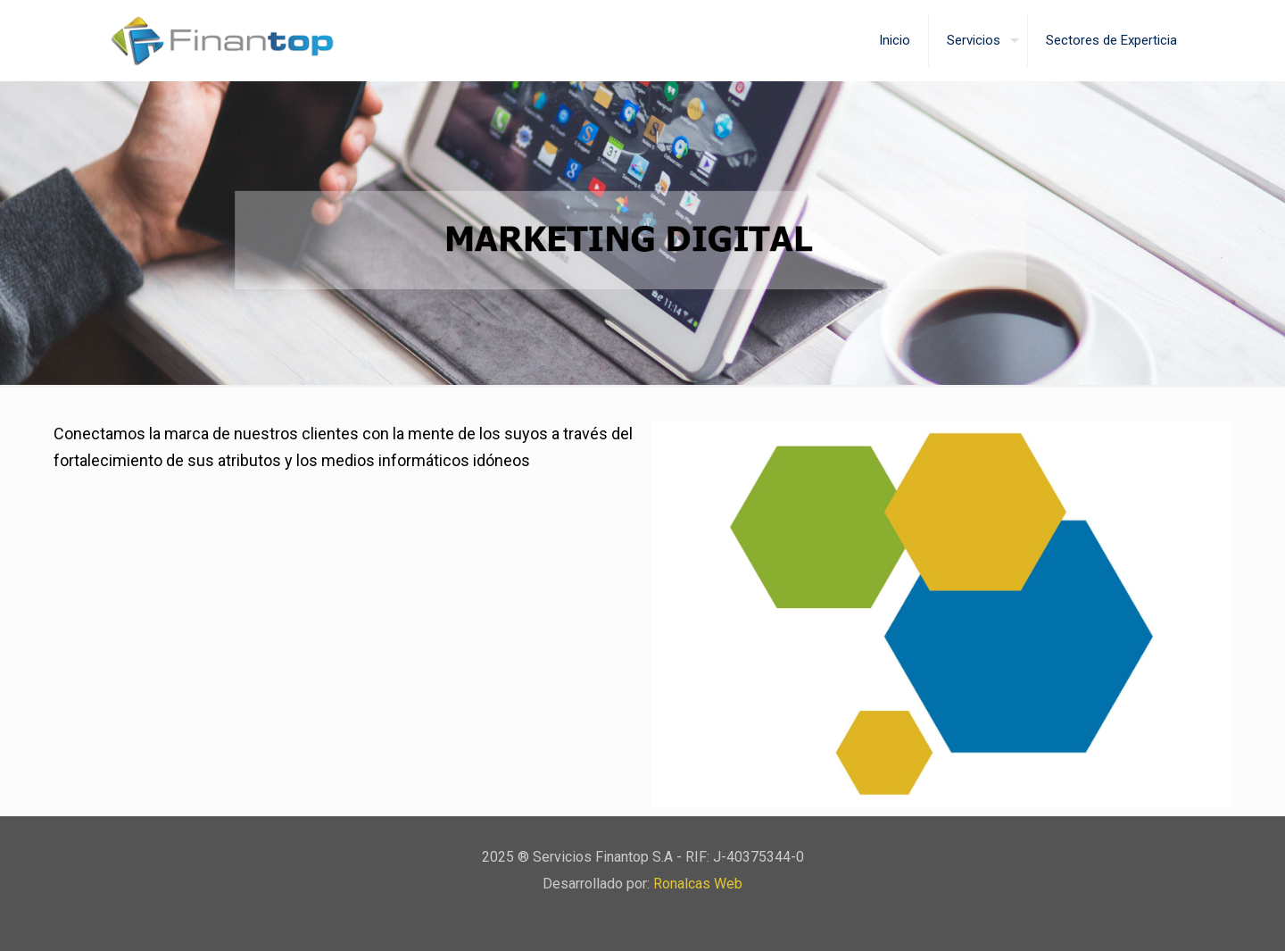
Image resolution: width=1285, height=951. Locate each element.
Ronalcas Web (697, 883)
